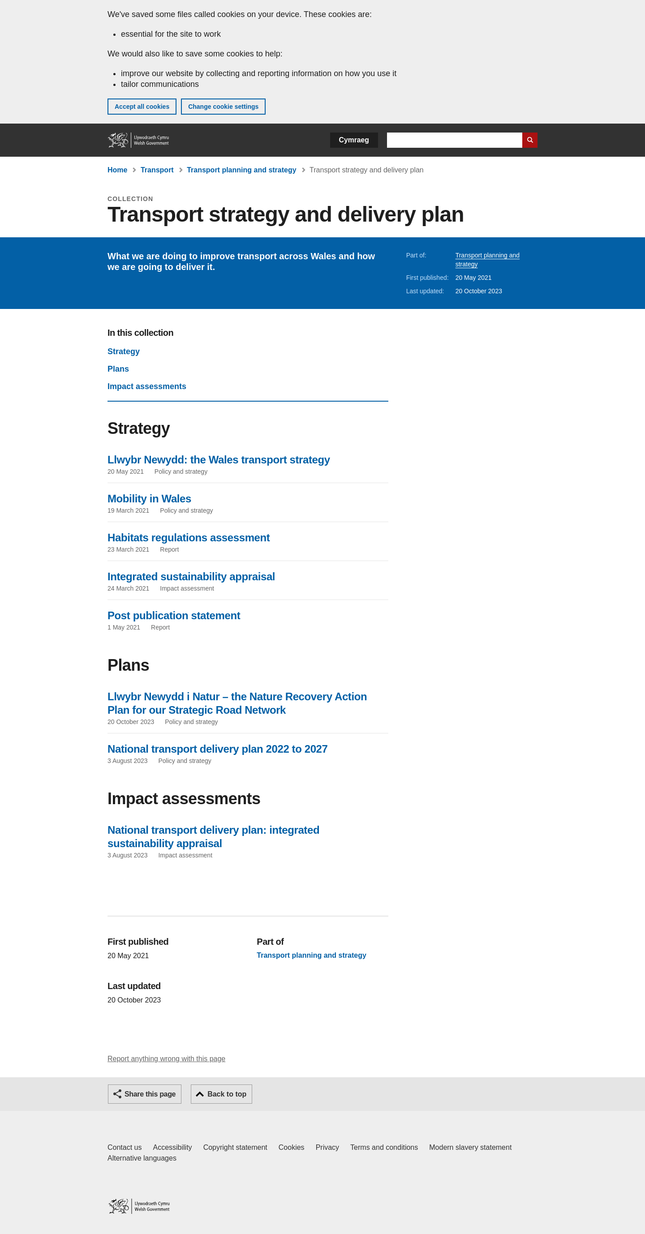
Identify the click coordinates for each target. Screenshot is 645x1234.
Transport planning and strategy (241, 170)
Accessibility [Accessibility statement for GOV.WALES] (172, 1147)
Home (117, 170)
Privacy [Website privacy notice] (327, 1147)
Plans (118, 368)
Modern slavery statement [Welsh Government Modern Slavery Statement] (470, 1147)
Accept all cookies (142, 106)
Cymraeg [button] (354, 140)
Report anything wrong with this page (166, 1059)
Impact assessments (147, 386)
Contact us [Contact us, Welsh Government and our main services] (125, 1147)
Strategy (124, 351)
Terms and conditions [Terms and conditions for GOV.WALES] (384, 1147)
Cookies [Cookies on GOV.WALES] (292, 1147)
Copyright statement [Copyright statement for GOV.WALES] (235, 1147)
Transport (157, 170)
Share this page (150, 1094)
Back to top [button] (226, 1094)
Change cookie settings (223, 106)
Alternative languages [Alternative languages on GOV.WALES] (142, 1158)
